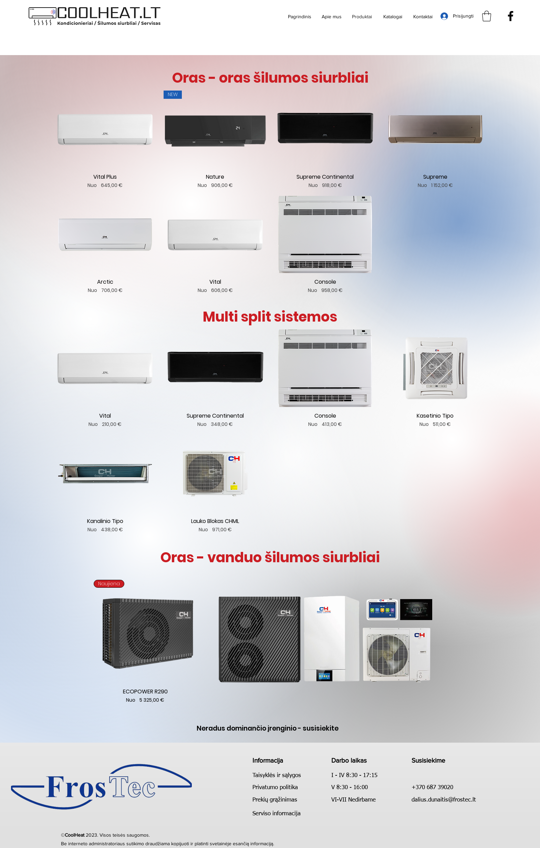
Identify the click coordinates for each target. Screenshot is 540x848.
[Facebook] (510, 16)
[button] (486, 16)
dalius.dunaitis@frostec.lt (444, 800)
